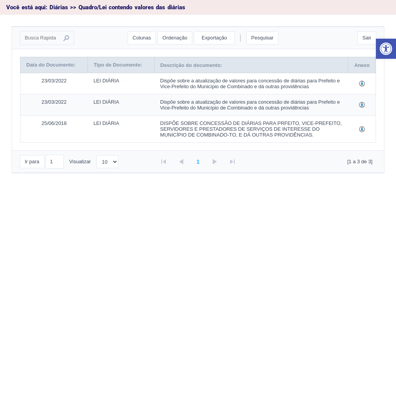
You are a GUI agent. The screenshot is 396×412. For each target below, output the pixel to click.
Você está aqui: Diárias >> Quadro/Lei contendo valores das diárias (95, 7)
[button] (386, 49)
